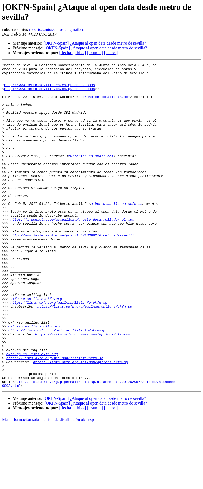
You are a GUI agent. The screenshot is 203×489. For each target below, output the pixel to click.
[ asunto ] (95, 52)
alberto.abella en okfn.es (116, 232)
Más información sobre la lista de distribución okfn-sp (48, 484)
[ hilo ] (80, 52)
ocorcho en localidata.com (104, 103)
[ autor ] (111, 52)
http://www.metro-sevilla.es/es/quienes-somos (49, 89)
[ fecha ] (66, 52)
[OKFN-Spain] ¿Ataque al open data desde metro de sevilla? (94, 43)
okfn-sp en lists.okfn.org (36, 346)
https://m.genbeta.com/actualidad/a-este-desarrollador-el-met (72, 251)
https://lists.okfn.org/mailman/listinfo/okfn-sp (58, 350)
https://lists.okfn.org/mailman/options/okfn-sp (84, 355)
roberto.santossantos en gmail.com (58, 29)
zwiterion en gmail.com (91, 175)
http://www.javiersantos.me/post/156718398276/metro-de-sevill (72, 270)
